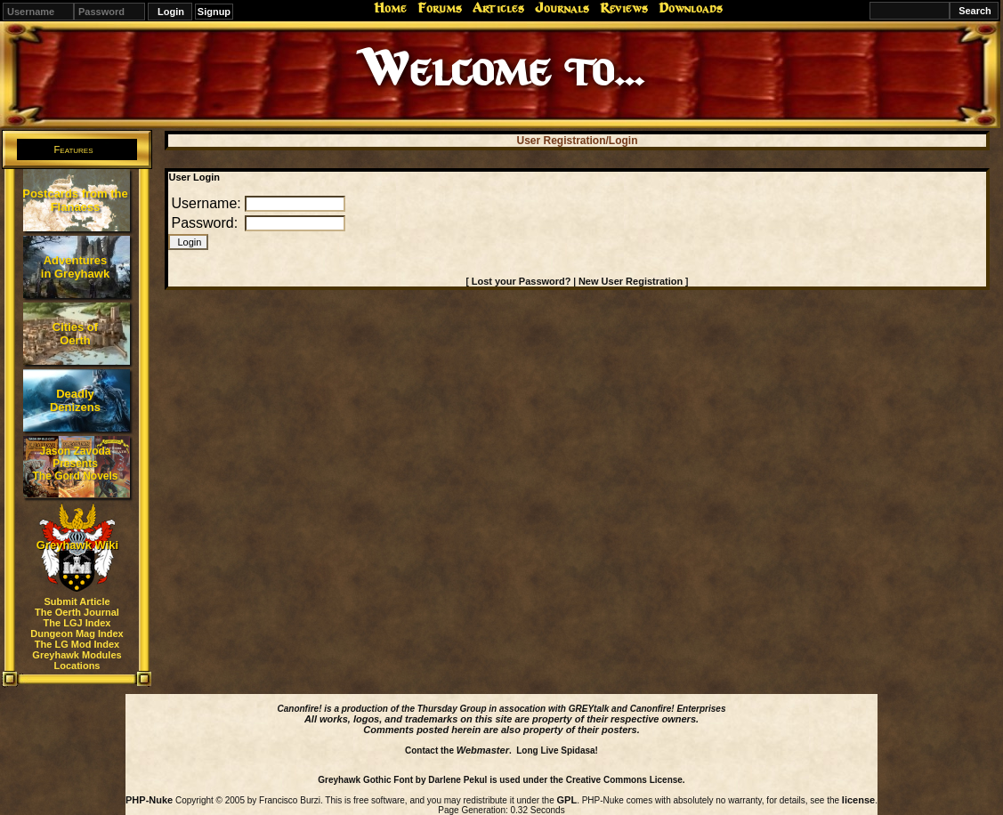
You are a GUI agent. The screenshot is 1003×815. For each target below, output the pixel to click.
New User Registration (630, 281)
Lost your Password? (521, 281)
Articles (498, 8)
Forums (439, 8)
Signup (214, 11)
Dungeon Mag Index (77, 633)
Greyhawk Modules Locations (76, 660)
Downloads (691, 8)
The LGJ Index (77, 622)
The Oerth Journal (77, 612)
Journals (562, 8)
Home (390, 8)
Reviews (624, 8)
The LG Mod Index (77, 644)
